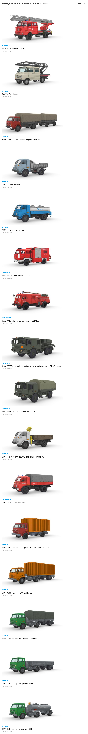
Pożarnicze (6, 136)
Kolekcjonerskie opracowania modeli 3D (22, 3)
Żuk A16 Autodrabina (53, 37)
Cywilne (48, 34)
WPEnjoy (69, 731)
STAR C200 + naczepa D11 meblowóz (17, 249)
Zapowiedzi (6, 34)
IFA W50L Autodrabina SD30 (13, 37)
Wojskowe (49, 352)
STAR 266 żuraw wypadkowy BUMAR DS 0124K (64, 644)
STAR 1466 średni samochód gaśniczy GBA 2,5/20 (22, 428)
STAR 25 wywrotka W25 (54, 71)
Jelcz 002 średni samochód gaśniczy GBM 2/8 (20, 139)
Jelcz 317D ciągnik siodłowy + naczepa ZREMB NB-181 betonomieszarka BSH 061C (64, 575)
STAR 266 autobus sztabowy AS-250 (16, 644)
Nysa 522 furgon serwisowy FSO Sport (60, 392)
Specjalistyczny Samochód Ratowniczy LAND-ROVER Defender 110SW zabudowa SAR (63, 320)
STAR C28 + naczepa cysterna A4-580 (60, 285)
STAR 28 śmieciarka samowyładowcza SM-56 (20, 610)
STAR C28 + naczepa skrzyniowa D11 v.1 (18, 285)
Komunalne (6, 607)
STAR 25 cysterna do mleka (13, 105)
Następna (53, 722)
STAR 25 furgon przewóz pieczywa (16, 355)
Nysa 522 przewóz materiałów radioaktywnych (20, 464)
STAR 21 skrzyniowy (10, 319)
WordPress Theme (57, 731)
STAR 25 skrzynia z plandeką (13, 212)
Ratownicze (50, 316)
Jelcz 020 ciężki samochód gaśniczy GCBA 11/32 (65, 712)
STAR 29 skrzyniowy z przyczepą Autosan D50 (21, 71)
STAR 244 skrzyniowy (10, 678)
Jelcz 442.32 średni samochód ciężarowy (18, 176)
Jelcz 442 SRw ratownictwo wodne (59, 105)
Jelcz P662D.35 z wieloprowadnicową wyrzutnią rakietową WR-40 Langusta (64, 140)
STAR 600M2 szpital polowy (56, 610)
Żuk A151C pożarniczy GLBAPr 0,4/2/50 (61, 678)
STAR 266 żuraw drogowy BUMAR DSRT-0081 (20, 712)
